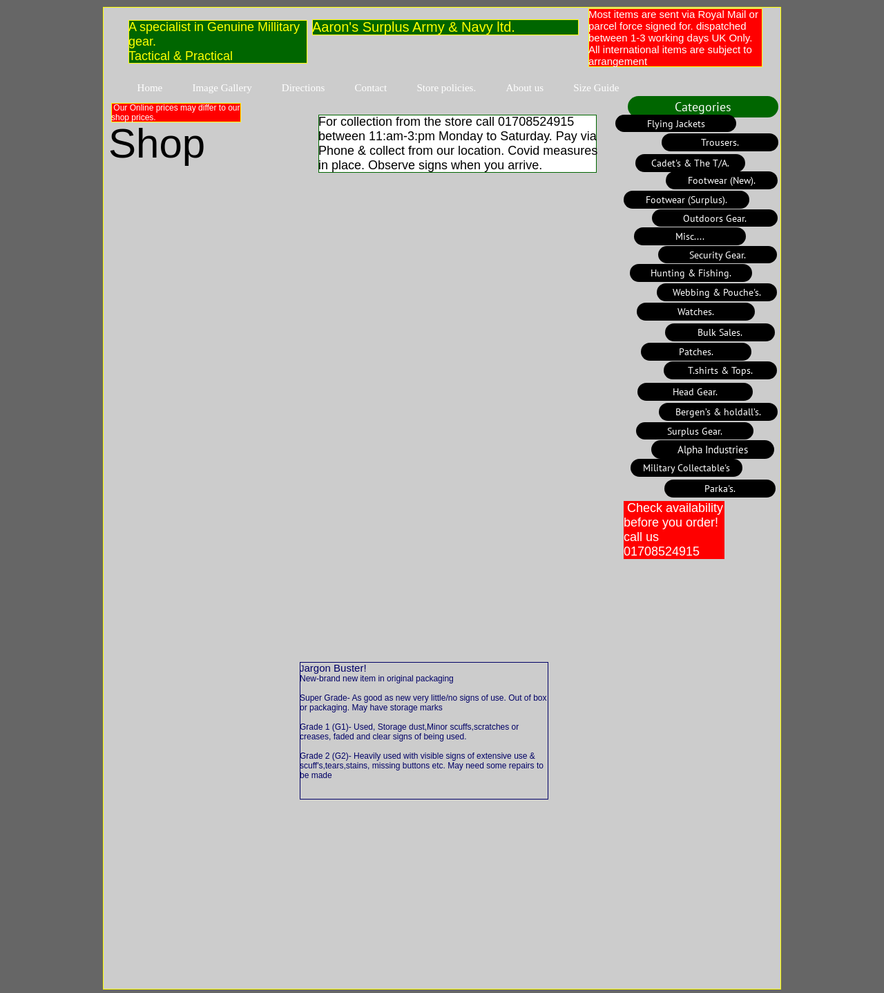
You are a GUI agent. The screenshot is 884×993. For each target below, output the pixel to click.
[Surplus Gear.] (694, 430)
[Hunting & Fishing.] (691, 273)
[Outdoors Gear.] (715, 218)
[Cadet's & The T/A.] (690, 163)
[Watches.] (696, 312)
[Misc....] (690, 236)
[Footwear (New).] (722, 180)
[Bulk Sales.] (720, 332)
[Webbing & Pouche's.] (717, 292)
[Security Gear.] (717, 254)
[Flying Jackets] (675, 123)
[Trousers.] (720, 142)
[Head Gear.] (695, 392)
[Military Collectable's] (686, 468)
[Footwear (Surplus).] (686, 200)
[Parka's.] (720, 489)
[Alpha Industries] (712, 449)
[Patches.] (696, 352)
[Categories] (703, 106)
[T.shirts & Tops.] (720, 370)
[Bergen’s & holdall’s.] (718, 412)
